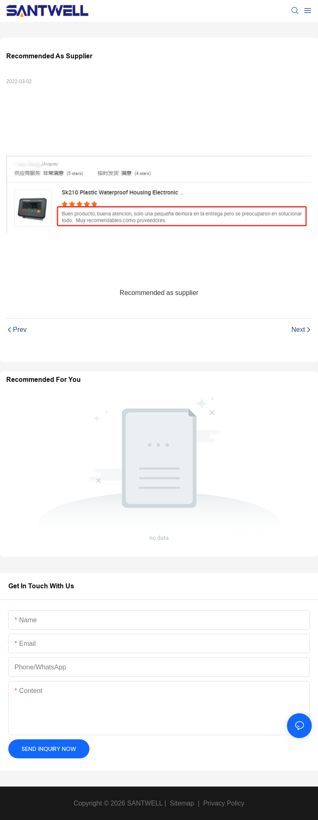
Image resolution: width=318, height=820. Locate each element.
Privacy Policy (224, 803)
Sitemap (181, 803)
